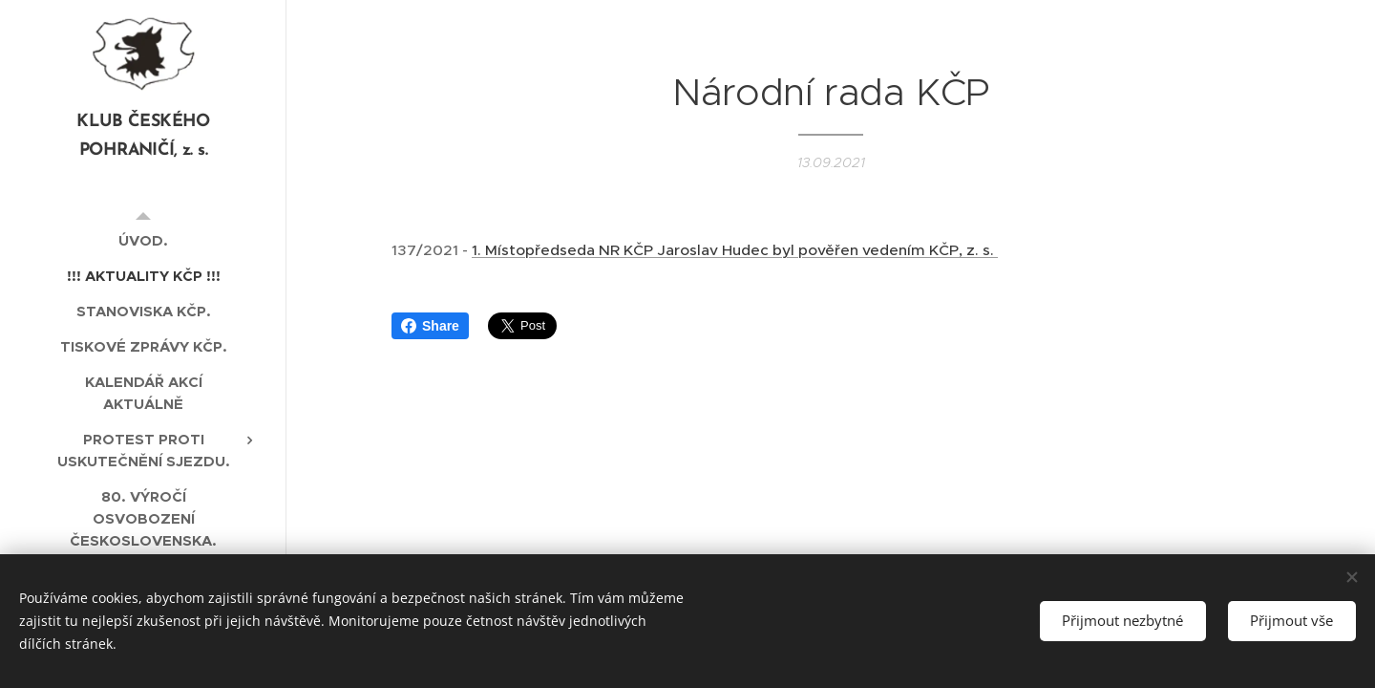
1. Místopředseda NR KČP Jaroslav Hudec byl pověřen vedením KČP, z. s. (735, 250)
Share (430, 325)
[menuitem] (143, 240)
